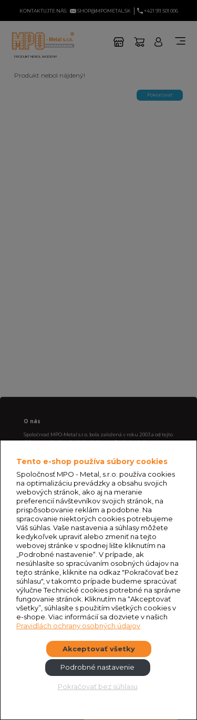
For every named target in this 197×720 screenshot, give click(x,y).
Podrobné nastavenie (97, 667)
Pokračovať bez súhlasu (98, 686)
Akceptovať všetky (99, 648)
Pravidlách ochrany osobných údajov (78, 625)
